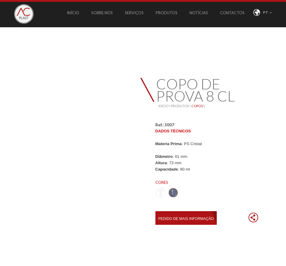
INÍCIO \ (164, 106)
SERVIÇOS (134, 12)
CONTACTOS (232, 12)
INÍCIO (73, 12)
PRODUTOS (166, 12)
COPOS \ (198, 106)
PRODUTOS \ (181, 106)
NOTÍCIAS (199, 12)
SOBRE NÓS (102, 12)
